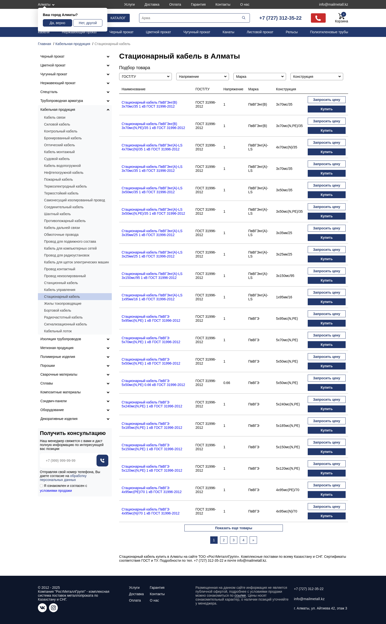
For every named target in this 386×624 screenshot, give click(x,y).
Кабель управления (59, 290)
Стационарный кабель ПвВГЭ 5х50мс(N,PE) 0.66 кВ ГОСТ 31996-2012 (153, 383)
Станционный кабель (61, 283)
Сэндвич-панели (53, 401)
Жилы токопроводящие (62, 303)
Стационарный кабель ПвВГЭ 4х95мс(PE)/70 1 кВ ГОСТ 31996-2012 (152, 490)
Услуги (129, 4)
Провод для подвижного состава (70, 241)
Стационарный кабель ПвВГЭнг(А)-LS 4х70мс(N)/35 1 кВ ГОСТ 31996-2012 (152, 147)
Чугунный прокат (196, 32)
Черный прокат (122, 32)
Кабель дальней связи (62, 228)
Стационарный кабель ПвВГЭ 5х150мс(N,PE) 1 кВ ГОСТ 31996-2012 (152, 447)
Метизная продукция (56, 348)
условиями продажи (56, 491)
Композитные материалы (60, 392)
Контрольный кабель (60, 131)
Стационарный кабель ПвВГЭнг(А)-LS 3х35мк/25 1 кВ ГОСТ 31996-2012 (152, 233)
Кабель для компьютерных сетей (70, 248)
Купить (327, 109)
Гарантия (198, 4)
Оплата (175, 4)
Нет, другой (88, 23)
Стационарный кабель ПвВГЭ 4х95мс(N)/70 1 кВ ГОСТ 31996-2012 (150, 511)
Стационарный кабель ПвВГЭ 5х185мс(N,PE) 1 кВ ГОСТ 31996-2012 (152, 426)
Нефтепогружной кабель (63, 173)
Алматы (44, 4)
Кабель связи (54, 117)
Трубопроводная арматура (61, 101)
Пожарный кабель (58, 179)
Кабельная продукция (57, 110)
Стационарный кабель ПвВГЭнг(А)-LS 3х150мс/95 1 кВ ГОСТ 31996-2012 (152, 276)
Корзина (341, 18)
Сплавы (46, 383)
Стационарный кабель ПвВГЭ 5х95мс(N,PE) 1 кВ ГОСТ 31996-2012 (151, 318)
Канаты (228, 32)
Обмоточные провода (61, 235)
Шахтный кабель (57, 214)
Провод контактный (59, 269)
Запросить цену (326, 100)
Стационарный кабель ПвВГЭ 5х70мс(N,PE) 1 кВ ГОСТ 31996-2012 (151, 340)
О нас (244, 4)
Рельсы (292, 32)
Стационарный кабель (62, 297)
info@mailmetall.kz (333, 4)
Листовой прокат (260, 32)
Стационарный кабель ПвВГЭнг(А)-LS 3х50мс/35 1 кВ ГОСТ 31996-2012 (152, 190)
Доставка (152, 4)
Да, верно (57, 23)
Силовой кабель (57, 124)
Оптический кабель (59, 145)
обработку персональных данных (63, 478)
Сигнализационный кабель (65, 324)
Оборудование (52, 410)
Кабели (43, 32)
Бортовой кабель (57, 310)
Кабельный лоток (58, 331)
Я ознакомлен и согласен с (63, 488)
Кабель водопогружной (62, 166)
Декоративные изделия (59, 419)
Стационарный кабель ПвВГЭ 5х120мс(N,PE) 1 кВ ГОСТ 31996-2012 (152, 468)
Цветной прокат (158, 32)
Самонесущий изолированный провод (74, 200)
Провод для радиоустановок (66, 255)
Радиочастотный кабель (63, 317)
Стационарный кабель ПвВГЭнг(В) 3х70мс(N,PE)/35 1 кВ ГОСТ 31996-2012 (153, 126)
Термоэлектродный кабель (65, 186)
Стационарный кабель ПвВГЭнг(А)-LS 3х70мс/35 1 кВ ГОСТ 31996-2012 (152, 169)
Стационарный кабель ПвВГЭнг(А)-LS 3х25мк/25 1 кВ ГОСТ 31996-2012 (152, 254)
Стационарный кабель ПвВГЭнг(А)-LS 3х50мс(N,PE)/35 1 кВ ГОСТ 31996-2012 (153, 211)
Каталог (118, 18)
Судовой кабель (57, 159)
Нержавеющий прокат (79, 32)
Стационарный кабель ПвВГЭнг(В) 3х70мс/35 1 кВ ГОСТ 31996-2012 (149, 104)
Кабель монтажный (59, 152)
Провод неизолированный (65, 276)
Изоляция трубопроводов (60, 339)
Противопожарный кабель (65, 221)
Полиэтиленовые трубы (329, 32)
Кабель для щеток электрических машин (76, 262)
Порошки (47, 366)
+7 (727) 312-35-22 (280, 18)
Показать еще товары (233, 528)
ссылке (240, 595)
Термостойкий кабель (61, 193)
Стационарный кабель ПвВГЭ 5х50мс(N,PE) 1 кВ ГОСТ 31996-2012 (151, 361)
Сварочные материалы (58, 374)
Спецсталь (49, 92)
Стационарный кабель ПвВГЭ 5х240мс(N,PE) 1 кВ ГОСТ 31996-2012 (152, 404)
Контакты (222, 4)
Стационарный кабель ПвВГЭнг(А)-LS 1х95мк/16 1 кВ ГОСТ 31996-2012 (152, 297)
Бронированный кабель (63, 138)
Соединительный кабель (63, 207)
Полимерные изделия (57, 357)
